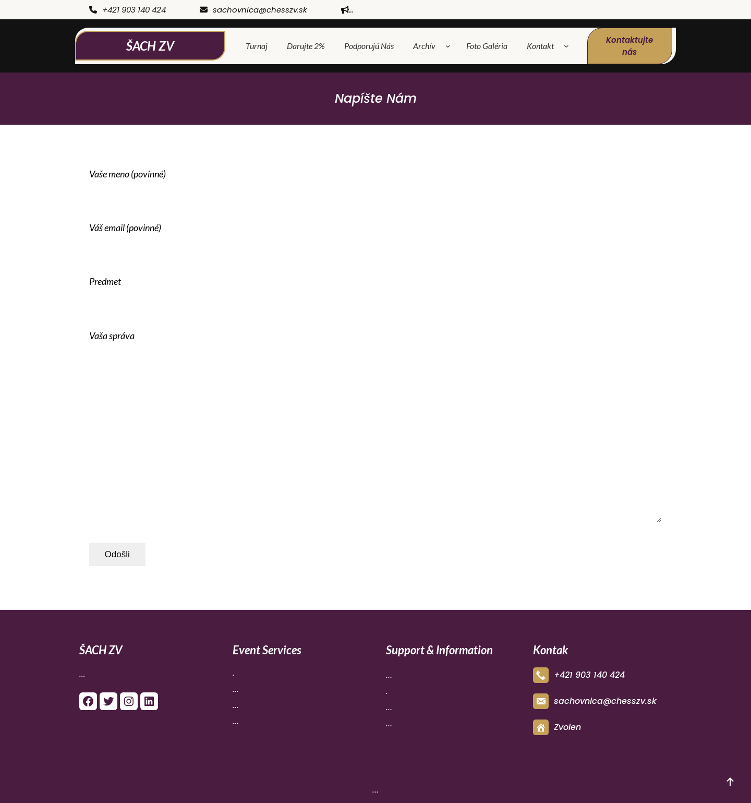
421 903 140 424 (592, 675)
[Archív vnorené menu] (450, 46)
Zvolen (567, 727)
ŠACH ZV (150, 45)
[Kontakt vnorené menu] (568, 46)
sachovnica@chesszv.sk (253, 9)
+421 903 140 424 (127, 9)
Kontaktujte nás (629, 45)
